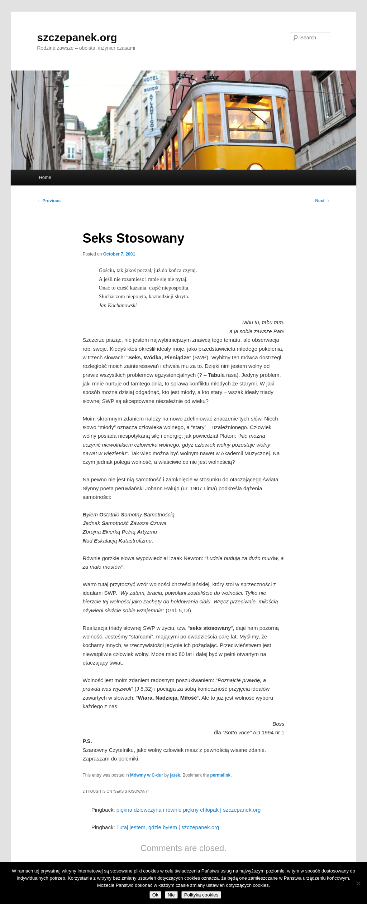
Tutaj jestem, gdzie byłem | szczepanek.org (167, 827)
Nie (171, 895)
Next (322, 200)
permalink (220, 775)
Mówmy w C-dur (146, 775)
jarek (175, 775)
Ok (155, 895)
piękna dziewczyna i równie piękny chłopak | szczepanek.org (188, 810)
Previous (49, 200)
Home (45, 177)
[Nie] (358, 883)
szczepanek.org (77, 37)
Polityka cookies (201, 895)
